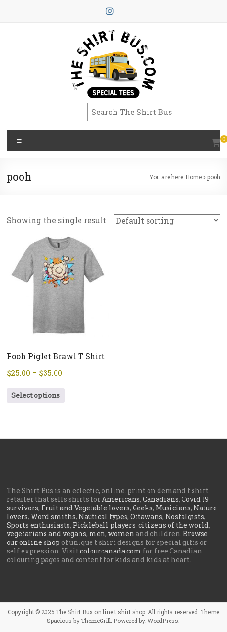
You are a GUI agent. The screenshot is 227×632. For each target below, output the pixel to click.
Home (193, 177)
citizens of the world (173, 525)
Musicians (173, 507)
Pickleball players (104, 525)
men (97, 533)
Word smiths (53, 516)
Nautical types (103, 516)
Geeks (143, 507)
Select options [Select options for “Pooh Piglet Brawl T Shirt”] (35, 395)
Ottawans (146, 516)
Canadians (161, 499)
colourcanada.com (110, 550)
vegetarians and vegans (46, 533)
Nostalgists (184, 516)
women (121, 533)
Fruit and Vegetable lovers (85, 507)
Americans (121, 499)
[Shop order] (167, 220)
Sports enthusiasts (38, 525)
